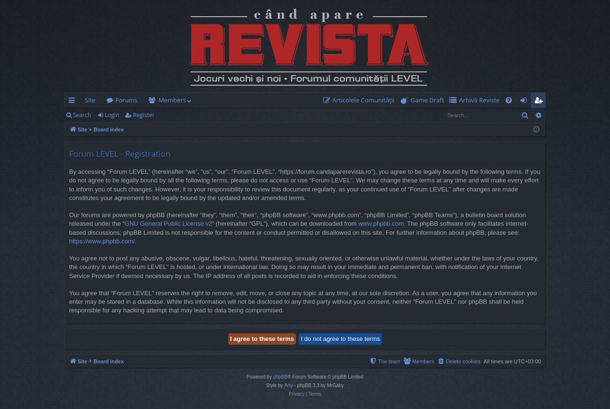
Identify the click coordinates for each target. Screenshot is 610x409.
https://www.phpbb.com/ (102, 241)
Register (143, 115)
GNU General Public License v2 (168, 223)
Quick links (73, 102)
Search (82, 115)
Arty (289, 385)
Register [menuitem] (540, 102)
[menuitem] (360, 100)
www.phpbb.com (381, 223)
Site (90, 100)
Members (172, 100)
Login (112, 115)
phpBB (280, 376)
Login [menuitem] (525, 102)
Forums (126, 100)
